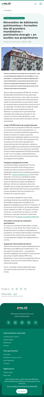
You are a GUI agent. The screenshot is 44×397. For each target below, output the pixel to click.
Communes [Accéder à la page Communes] (6, 354)
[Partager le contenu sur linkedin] (17, 289)
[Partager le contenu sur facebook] (25, 289)
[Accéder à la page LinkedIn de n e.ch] (15, 322)
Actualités (8, 10)
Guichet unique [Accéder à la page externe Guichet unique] (8, 372)
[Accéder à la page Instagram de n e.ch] (22, 322)
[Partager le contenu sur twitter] (12, 289)
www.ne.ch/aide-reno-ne (21, 174)
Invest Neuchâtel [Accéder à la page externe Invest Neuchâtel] (8, 360)
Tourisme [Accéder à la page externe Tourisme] (6, 363)
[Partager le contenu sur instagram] (21, 289)
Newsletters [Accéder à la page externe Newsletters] (7, 342)
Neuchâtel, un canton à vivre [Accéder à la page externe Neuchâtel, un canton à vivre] (12, 357)
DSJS (15, 294)
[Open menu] (40, 4)
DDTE (9, 294)
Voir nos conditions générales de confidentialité (22, 386)
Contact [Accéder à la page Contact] (6, 345)
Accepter (22, 391)
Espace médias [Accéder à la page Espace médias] (8, 340)
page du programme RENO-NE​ (28, 217)
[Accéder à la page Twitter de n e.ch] (8, 322)
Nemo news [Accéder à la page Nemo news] (7, 375)
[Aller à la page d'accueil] (6, 3)
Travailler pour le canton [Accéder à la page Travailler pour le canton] (11, 337)
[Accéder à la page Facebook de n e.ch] (28, 322)
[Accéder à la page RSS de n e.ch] (35, 322)
